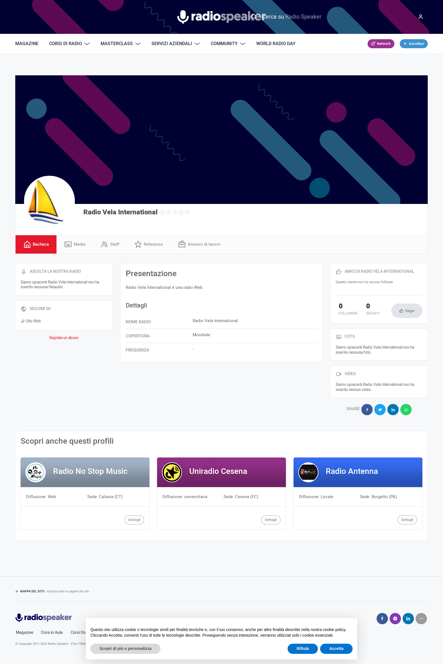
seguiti (364, 310)
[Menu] (421, 17)
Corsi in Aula (52, 630)
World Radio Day (276, 43)
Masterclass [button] (121, 43)
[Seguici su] (421, 616)
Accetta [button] (336, 648)
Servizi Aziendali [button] (175, 43)
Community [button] (228, 43)
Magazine (26, 43)
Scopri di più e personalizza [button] (125, 648)
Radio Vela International (120, 212)
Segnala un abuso (64, 339)
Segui (409, 311)
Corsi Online (81, 630)
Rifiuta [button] (303, 648)
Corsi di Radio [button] (69, 43)
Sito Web (31, 322)
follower (345, 310)
